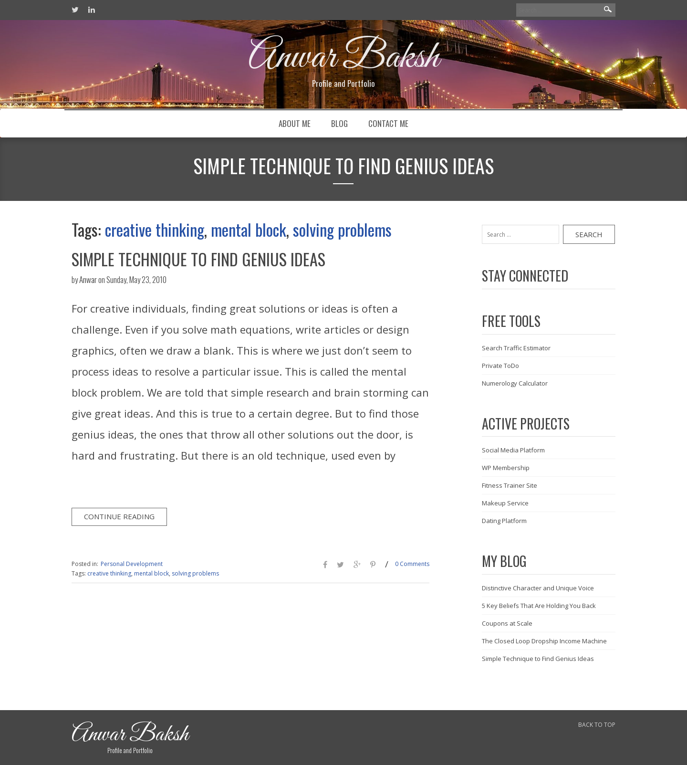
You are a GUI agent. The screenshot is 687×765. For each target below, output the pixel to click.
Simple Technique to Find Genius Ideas (198, 259)
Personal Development (132, 564)
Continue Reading (119, 516)
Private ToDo (500, 365)
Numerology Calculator (515, 383)
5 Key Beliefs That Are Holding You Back (539, 605)
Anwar (88, 279)
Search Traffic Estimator (516, 348)
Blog (339, 123)
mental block (248, 229)
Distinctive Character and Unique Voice (538, 588)
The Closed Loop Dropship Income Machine (544, 641)
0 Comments (412, 564)
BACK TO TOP (596, 725)
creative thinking (154, 229)
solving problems (342, 229)
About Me (295, 123)
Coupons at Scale (507, 623)
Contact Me (388, 123)
